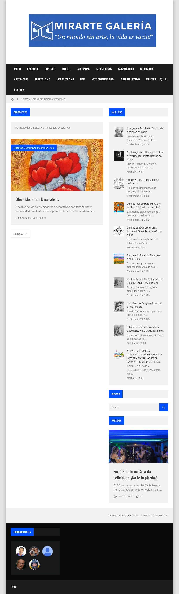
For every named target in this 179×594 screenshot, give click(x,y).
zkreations (131, 515)
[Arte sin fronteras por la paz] (21, 551)
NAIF (82, 79)
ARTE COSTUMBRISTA (103, 79)
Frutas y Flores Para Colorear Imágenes (43, 99)
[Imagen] (57, 165)
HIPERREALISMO (65, 79)
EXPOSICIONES (104, 69)
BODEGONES (146, 69)
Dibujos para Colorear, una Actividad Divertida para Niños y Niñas (144, 231)
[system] (161, 79)
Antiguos (21, 233)
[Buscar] (166, 79)
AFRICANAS (83, 69)
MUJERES (66, 69)
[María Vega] (47, 551)
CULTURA (19, 90)
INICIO (17, 69)
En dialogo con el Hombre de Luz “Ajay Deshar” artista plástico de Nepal (145, 156)
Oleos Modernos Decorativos (37, 199)
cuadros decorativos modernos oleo (34, 147)
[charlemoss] (21, 564)
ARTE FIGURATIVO (130, 79)
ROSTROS (50, 69)
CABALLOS (32, 69)
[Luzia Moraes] (34, 551)
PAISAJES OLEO (126, 69)
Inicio (14, 586)
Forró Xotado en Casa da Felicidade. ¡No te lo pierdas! (135, 474)
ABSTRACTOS (21, 79)
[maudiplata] (34, 564)
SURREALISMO (42, 79)
